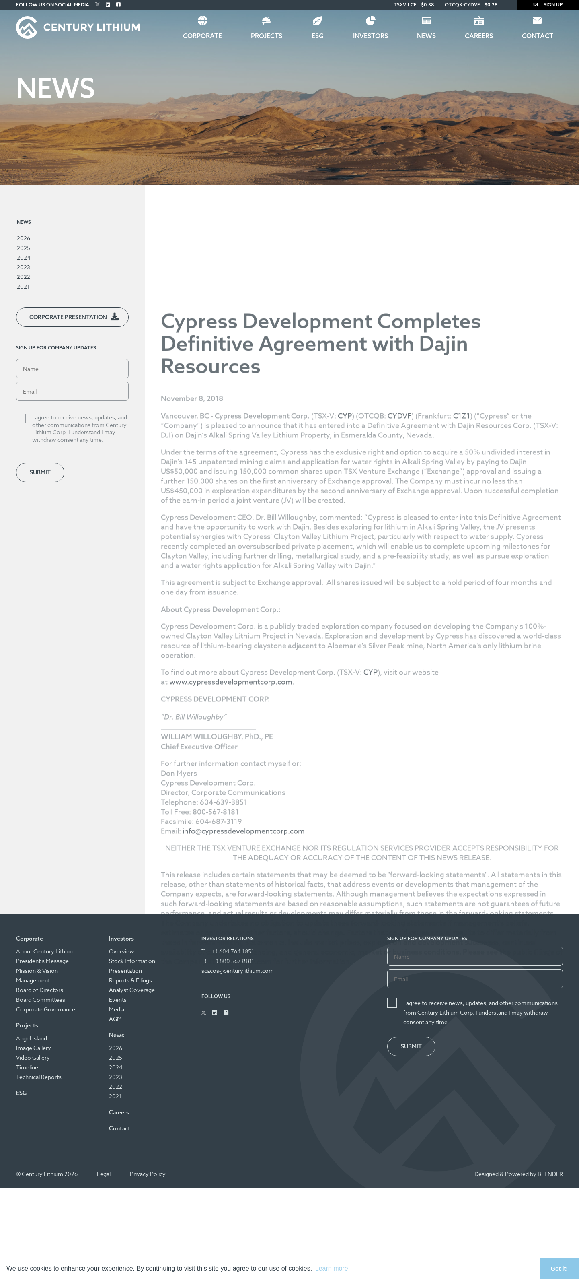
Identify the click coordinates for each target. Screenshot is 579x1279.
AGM (115, 1019)
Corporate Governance (45, 1009)
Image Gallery (33, 1048)
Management (33, 980)
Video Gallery (33, 1057)
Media (116, 1009)
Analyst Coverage (132, 990)
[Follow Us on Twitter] (97, 5)
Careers (479, 36)
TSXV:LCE (405, 5)
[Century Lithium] (78, 27)
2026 (23, 238)
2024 (24, 257)
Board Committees (40, 999)
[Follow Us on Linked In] (108, 5)
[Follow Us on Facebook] (118, 5)
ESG (318, 36)
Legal (104, 1174)
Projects (266, 36)
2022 (23, 277)
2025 (23, 248)
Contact (537, 36)
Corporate (202, 36)
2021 (23, 286)
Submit (40, 472)
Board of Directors (39, 990)
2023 (23, 267)
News (426, 36)
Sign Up (548, 5)
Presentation (125, 970)
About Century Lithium (45, 951)
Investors (370, 36)
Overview (121, 951)
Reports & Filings (130, 980)
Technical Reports (39, 1077)
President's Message (42, 961)
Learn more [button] (331, 1268)
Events (118, 999)
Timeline (27, 1067)
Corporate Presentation (68, 317)
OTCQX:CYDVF (462, 5)
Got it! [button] (559, 1268)
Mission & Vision (37, 970)
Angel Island (31, 1038)
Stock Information (132, 961)
